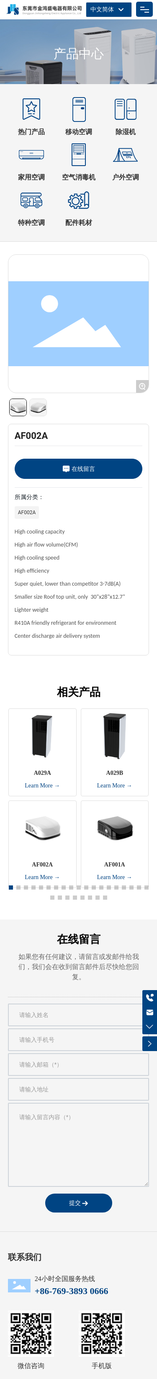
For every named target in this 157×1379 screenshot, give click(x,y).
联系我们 (24, 1257)
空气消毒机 (78, 177)
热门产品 (31, 131)
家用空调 (31, 177)
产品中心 (79, 53)
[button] (11, 887)
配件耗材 (78, 222)
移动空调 (78, 131)
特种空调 (31, 222)
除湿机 (126, 131)
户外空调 (125, 177)
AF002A (27, 512)
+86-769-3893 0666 (71, 1291)
